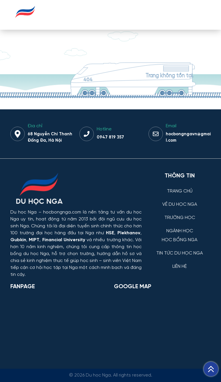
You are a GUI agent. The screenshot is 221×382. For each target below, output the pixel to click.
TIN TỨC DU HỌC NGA (179, 253)
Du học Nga (23, 212)
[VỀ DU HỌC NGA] (179, 200)
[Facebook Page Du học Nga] (58, 324)
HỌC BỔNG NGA (179, 240)
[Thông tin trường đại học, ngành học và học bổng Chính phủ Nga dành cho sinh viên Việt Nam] (76, 189)
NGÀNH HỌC (179, 231)
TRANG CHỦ (180, 191)
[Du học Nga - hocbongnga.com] (25, 21)
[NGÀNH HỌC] (179, 226)
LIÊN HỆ (179, 266)
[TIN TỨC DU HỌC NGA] (179, 249)
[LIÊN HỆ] (179, 262)
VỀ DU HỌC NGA (179, 204)
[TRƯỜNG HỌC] (179, 213)
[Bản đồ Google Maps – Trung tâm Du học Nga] (157, 324)
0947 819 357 (110, 137)
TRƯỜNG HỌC (179, 218)
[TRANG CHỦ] (179, 187)
